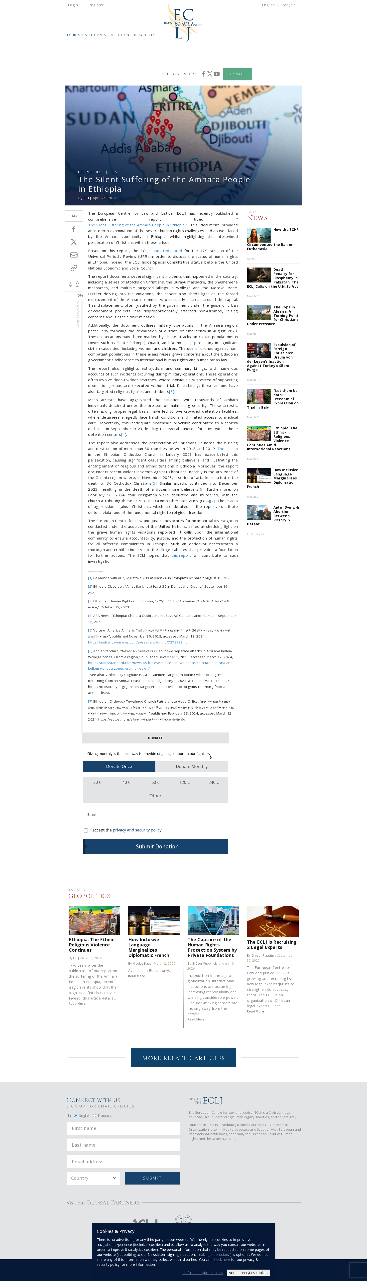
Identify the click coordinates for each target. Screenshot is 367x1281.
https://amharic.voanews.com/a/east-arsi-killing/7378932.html (139, 642)
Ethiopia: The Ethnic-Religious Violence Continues (92, 944)
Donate (237, 74)
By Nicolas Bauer (140, 963)
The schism (227, 448)
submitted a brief (166, 250)
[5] (154, 483)
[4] (123, 434)
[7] (212, 500)
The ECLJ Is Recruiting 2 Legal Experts (272, 944)
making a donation (213, 1254)
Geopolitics (89, 172)
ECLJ (87, 197)
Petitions (169, 74)
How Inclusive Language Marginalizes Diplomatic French (148, 947)
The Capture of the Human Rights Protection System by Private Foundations (212, 947)
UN (114, 172)
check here (221, 1259)
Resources (145, 34)
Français (288, 4)
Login (73, 4)
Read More (77, 1004)
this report (181, 555)
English (268, 4)
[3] (171, 391)
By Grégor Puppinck (202, 963)
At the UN (120, 34)
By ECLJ (74, 958)
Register (96, 4)
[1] (142, 342)
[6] (201, 489)
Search (191, 74)
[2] (192, 342)
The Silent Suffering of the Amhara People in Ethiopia (136, 224)
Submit (152, 1178)
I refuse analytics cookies (202, 1272)
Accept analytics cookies (248, 1272)
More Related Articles (183, 1058)
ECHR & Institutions (86, 34)
